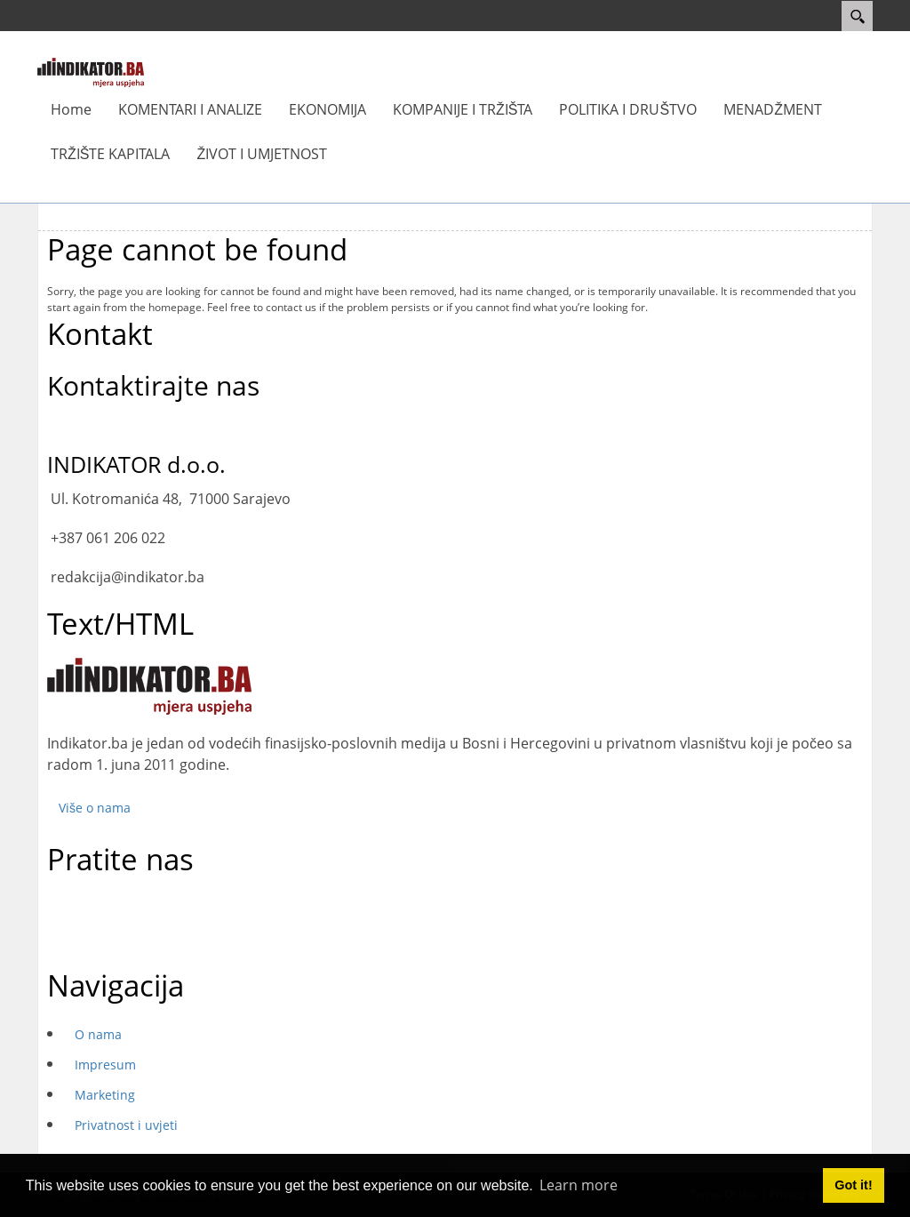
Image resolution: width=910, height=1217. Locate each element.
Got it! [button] (853, 1185)
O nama (98, 1034)
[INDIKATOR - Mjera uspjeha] (90, 71)
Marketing (105, 1094)
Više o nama (95, 807)
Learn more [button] (578, 1185)
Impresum (105, 1064)
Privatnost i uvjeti (126, 1125)
